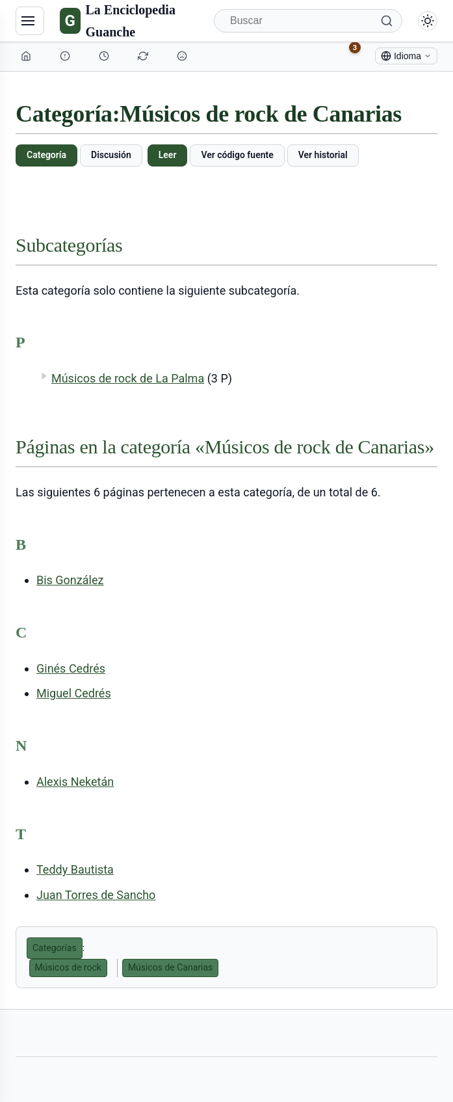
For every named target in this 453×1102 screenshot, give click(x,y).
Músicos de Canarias (170, 967)
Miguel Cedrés (73, 693)
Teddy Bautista (75, 869)
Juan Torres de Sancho (95, 895)
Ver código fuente (237, 155)
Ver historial (323, 155)
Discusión (111, 155)
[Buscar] (308, 21)
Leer (168, 155)
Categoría (46, 155)
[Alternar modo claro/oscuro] (427, 21)
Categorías (54, 948)
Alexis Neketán (75, 781)
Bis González (69, 580)
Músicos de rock (68, 967)
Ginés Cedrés (70, 668)
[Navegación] (30, 21)
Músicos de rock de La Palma (127, 378)
